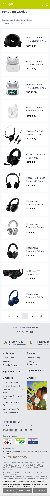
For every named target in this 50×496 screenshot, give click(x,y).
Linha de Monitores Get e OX (13, 391)
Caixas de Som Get (11, 409)
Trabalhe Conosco (11, 365)
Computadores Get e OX (12, 403)
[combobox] (25, 23)
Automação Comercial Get (12, 397)
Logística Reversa (36, 370)
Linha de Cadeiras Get (12, 386)
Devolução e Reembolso (32, 362)
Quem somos (8, 358)
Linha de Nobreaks (11, 382)
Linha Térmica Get (10, 412)
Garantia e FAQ (33, 358)
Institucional (9, 353)
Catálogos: (8, 377)
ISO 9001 (7, 361)
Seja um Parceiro (11, 371)
